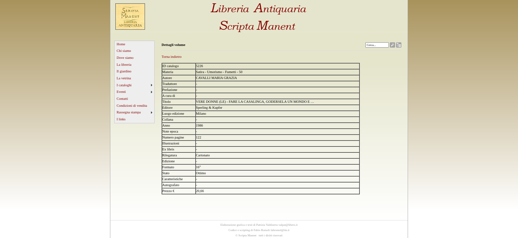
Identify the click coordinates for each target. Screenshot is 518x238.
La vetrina (124, 78)
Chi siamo (124, 51)
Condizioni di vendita (132, 105)
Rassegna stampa (129, 112)
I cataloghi (124, 85)
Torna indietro (172, 57)
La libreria (124, 64)
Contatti (122, 98)
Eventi (121, 92)
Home (121, 44)
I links (121, 119)
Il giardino (124, 71)
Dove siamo (125, 58)
